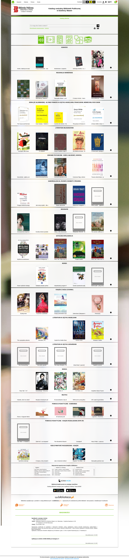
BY (94, 2)
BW (87, 2)
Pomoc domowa (58, 473)
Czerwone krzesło (78, 469)
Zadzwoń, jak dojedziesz (79, 474)
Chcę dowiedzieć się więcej (57, 558)
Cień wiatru (36, 473)
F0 (103, 2)
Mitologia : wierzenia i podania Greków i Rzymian (43, 470)
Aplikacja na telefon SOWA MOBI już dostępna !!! (45, 538)
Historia (26, 2)
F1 (106, 2)
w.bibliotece (56, 500)
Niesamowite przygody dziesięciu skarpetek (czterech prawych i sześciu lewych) (49, 474)
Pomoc (32, 2)
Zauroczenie (57, 472)
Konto (38, 2)
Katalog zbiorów (64, 18)
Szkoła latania (57, 474)
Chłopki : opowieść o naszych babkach (62, 469)
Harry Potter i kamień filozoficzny (40, 469)
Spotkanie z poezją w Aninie (39, 518)
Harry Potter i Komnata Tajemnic (40, 472)
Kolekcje (47, 28)
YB (90, 2)
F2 (110, 2)
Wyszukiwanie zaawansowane (37, 28)
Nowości (19, 2)
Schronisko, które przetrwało (80, 472)
